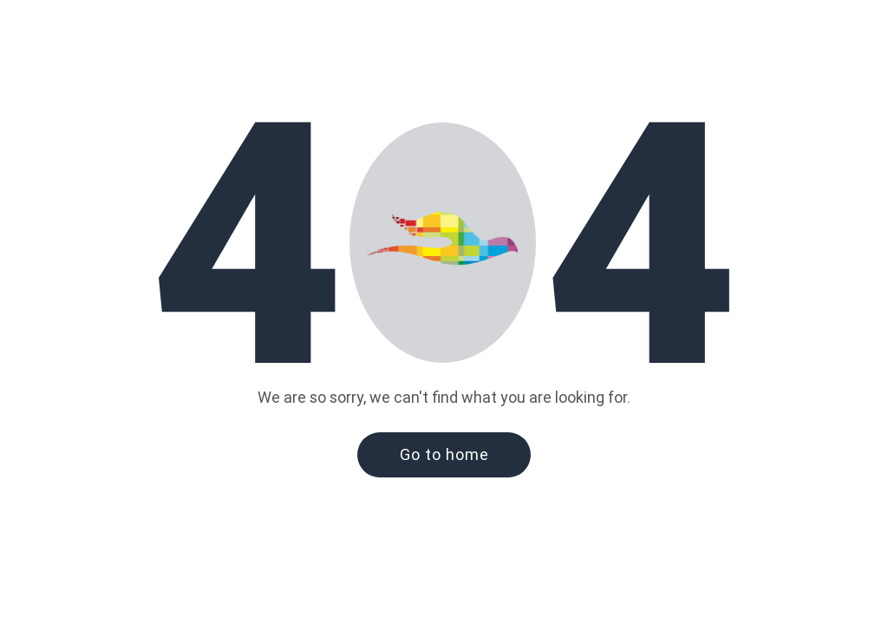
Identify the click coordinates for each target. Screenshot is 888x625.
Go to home (444, 454)
